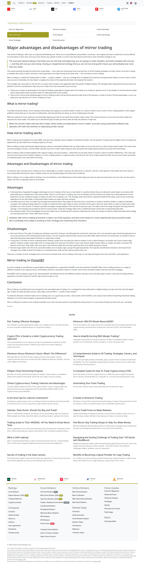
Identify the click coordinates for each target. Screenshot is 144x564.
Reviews (32, 3)
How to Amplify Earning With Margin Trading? (96, 336)
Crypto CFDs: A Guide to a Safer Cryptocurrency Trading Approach (35, 337)
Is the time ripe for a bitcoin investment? (27, 397)
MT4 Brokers (45, 520)
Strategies (108, 501)
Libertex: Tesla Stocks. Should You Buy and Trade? (32, 410)
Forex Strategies (15, 40)
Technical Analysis (59, 29)
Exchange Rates (110, 521)
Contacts (11, 511)
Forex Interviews (103, 29)
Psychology (108, 512)
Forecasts (76, 511)
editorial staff (21, 559)
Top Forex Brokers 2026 (51, 499)
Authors (11, 522)
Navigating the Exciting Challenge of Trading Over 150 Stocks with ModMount (104, 439)
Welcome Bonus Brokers (49, 513)
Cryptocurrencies (14, 502)
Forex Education (59, 40)
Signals (107, 505)
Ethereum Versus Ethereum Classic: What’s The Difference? (36, 353)
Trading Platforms (15, 499)
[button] (131, 3)
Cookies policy (13, 533)
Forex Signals (58, 35)
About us (11, 518)
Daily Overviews (78, 515)
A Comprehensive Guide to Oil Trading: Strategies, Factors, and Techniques (105, 355)
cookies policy (97, 561)
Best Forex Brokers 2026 (51, 495)
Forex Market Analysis (80, 518)
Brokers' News (77, 522)
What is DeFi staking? (18, 437)
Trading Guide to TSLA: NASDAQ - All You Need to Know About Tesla (38, 424)
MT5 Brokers (45, 516)
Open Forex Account (48, 536)
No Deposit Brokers (47, 509)
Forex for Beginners (16, 29)
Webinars (76, 529)
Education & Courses (112, 508)
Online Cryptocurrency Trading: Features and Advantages (36, 383)
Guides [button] (70, 3)
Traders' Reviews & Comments (54, 502)
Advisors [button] (41, 3)
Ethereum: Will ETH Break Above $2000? (93, 321)
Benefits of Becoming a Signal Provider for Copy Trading (101, 454)
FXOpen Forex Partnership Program (25, 370)
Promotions (76, 525)
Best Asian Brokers (79, 502)
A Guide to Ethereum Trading (88, 397)
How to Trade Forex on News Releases (92, 410)
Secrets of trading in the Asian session (26, 454)
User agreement (14, 525)
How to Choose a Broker (49, 533)
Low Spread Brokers (47, 506)
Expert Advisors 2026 (18, 495)
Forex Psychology (103, 35)
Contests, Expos (78, 532)
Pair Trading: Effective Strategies (23, 321)
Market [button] (56, 3)
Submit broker (13, 515)
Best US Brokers (78, 495)
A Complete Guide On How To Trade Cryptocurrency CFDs (102, 370)
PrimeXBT (37, 260)
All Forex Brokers (49, 492)
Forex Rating (12, 23)
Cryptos (49, 3)
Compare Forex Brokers (49, 529)
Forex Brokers (13, 492)
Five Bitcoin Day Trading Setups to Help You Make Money (102, 422)
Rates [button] (64, 3)
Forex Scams (47, 523)
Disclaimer (12, 529)
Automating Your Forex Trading (89, 383)
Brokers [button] (21, 3)
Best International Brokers (82, 499)
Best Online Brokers (79, 492)
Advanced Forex (26, 23)
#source (9, 306)
